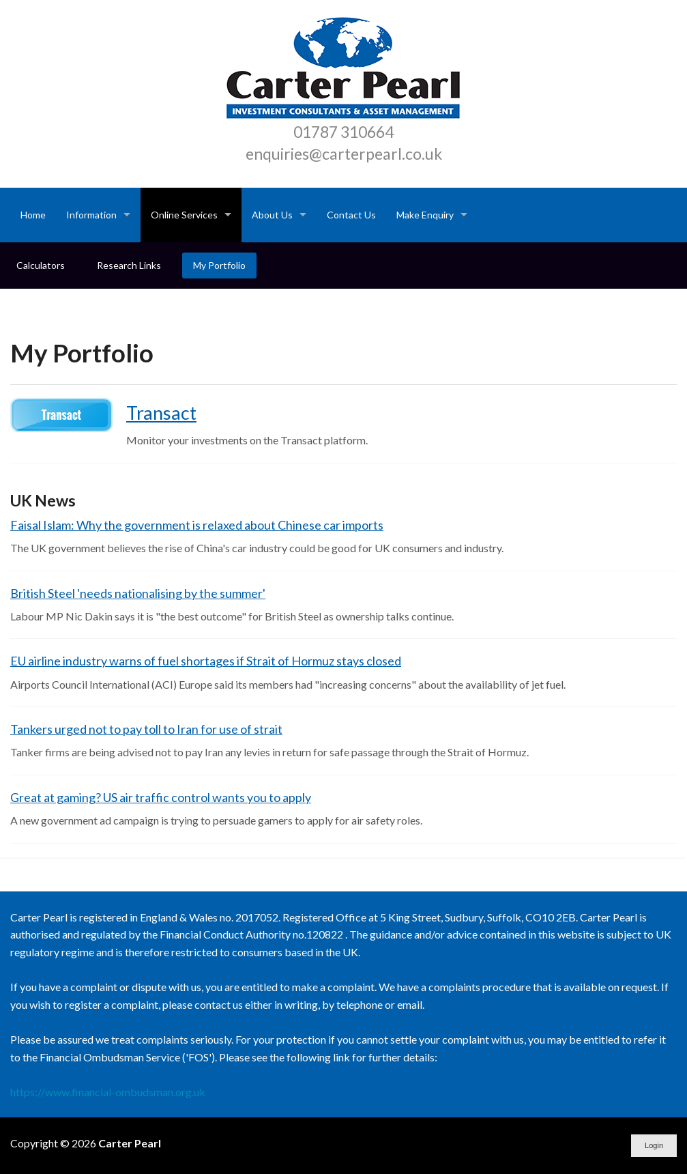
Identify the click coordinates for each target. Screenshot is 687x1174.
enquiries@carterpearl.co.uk (344, 153)
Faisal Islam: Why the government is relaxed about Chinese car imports (196, 524)
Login (654, 1145)
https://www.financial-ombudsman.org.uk (107, 1091)
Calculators (40, 265)
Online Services (184, 214)
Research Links (129, 265)
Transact (161, 412)
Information (91, 214)
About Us (272, 214)
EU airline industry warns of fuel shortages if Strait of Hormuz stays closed (205, 660)
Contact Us (351, 214)
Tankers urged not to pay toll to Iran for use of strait (146, 728)
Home (33, 214)
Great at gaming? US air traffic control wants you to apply (160, 797)
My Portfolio (219, 265)
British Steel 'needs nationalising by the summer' (137, 593)
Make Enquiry (425, 214)
